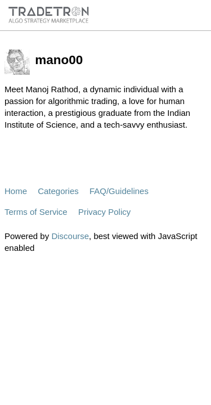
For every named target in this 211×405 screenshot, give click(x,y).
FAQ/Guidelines (119, 191)
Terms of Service (36, 212)
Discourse (70, 236)
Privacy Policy (104, 212)
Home (16, 191)
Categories (58, 191)
